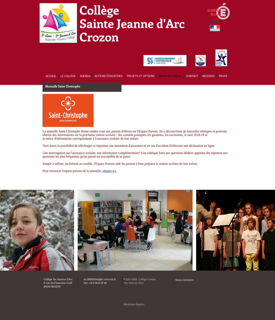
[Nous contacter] (196, 279)
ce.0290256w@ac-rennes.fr (100, 279)
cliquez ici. (110, 171)
